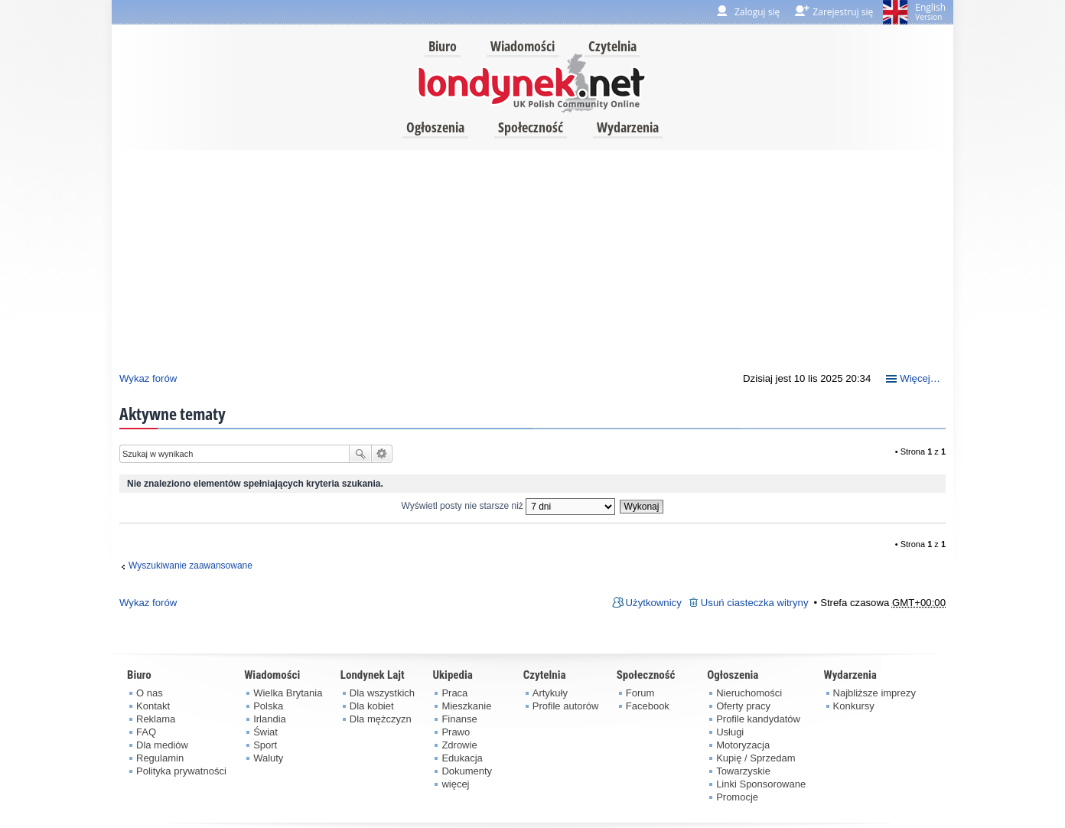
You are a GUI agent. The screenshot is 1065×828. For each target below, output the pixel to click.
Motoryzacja (743, 745)
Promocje (737, 797)
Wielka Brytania (287, 693)
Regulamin (160, 758)
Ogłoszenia (435, 127)
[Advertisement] (532, 257)
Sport (265, 745)
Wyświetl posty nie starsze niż (509, 505)
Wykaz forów (148, 378)
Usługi (730, 732)
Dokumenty (466, 771)
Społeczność (530, 127)
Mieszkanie (466, 706)
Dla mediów (162, 745)
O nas (149, 693)
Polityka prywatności (181, 771)
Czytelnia (612, 46)
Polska (268, 706)
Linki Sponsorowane (761, 784)
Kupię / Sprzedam (755, 758)
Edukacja (461, 758)
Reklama (155, 719)
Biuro (442, 46)
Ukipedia (452, 675)
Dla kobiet (372, 706)
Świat (265, 732)
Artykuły (550, 693)
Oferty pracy (743, 706)
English (930, 11)
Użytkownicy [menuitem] (654, 602)
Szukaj (360, 454)
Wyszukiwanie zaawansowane (382, 454)
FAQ (146, 732)
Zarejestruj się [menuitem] (843, 11)
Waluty (268, 758)
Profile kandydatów (758, 719)
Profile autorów (565, 706)
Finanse (459, 719)
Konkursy (853, 706)
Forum (640, 693)
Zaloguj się (757, 11)
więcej (455, 784)
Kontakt (153, 706)
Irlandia (269, 719)
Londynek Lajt (372, 675)
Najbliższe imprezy (874, 693)
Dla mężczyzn (381, 719)
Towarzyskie (743, 771)
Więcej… (920, 378)
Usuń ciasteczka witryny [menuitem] (755, 602)
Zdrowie (459, 745)
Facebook (647, 706)
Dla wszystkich (382, 693)
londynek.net (531, 82)
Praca (454, 693)
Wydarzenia (628, 127)
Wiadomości (522, 46)
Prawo (455, 732)
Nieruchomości (749, 693)
